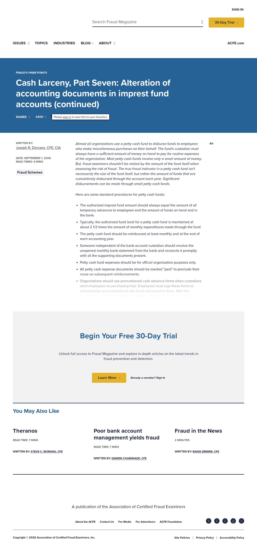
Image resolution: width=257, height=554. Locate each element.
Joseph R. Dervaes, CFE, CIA (38, 148)
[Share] (23, 117)
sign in (67, 117)
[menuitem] (21, 43)
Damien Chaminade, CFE (129, 458)
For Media (124, 522)
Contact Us (107, 522)
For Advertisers (145, 522)
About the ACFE (85, 522)
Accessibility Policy (232, 538)
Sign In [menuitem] (237, 9)
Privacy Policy (205, 538)
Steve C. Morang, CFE (47, 451)
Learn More (107, 378)
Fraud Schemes (29, 172)
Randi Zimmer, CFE (206, 451)
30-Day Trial (224, 22)
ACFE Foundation (171, 522)
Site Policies (182, 538)
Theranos (25, 430)
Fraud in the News (198, 430)
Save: (41, 116)
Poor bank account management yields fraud (127, 434)
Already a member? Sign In (147, 378)
